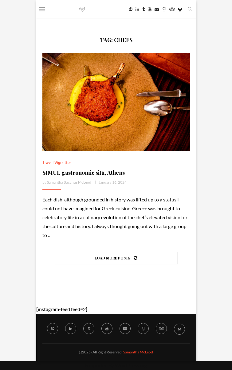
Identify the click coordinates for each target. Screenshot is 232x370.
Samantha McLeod (138, 352)
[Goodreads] (164, 9)
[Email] (157, 9)
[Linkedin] (137, 9)
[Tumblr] (143, 9)
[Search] (190, 9)
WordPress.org (131, 365)
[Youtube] (149, 9)
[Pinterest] (130, 9)
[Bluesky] (180, 9)
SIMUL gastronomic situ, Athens (83, 172)
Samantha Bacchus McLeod (69, 182)
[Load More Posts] (116, 258)
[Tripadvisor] (172, 9)
